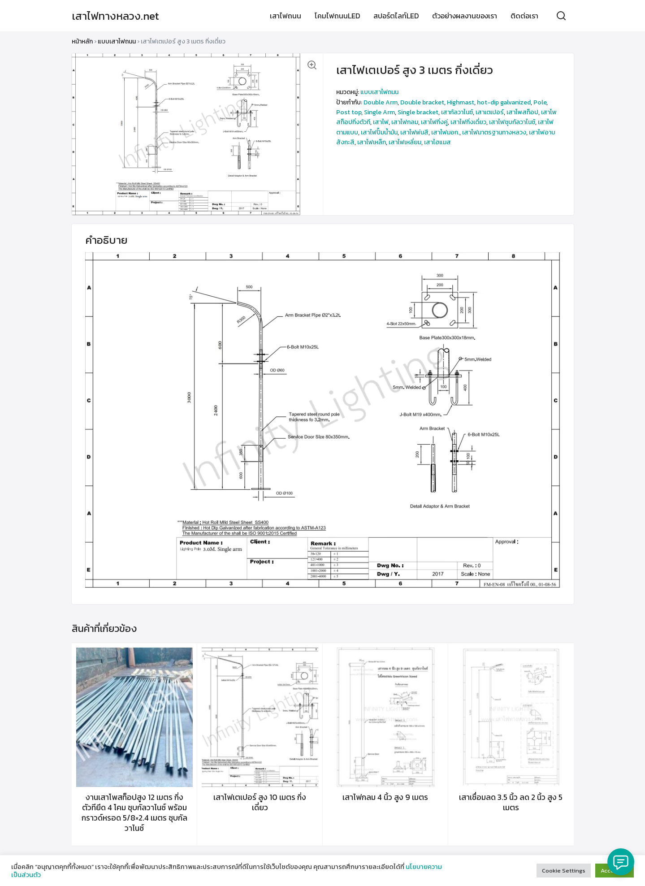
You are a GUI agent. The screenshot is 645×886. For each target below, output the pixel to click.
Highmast (460, 102)
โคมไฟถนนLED (337, 15)
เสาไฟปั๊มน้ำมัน (379, 132)
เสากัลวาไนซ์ (457, 112)
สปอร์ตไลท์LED (396, 15)
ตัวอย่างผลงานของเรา (464, 15)
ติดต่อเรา (524, 15)
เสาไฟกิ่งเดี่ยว (468, 122)
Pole (539, 102)
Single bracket (418, 112)
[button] (311, 64)
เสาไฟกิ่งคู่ (434, 122)
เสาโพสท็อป (522, 112)
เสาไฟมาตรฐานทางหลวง (494, 132)
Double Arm (381, 102)
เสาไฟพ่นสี (414, 132)
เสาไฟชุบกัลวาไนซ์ (512, 122)
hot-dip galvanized (504, 102)
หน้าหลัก (82, 41)
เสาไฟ (381, 122)
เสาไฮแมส (437, 142)
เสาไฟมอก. (445, 132)
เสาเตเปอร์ (490, 112)
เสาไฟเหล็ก (371, 142)
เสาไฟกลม (404, 122)
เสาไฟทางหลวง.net (115, 16)
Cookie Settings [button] (563, 870)
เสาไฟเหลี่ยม (405, 142)
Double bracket (422, 102)
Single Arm (379, 112)
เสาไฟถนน (285, 15)
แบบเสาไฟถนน (117, 41)
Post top (348, 112)
